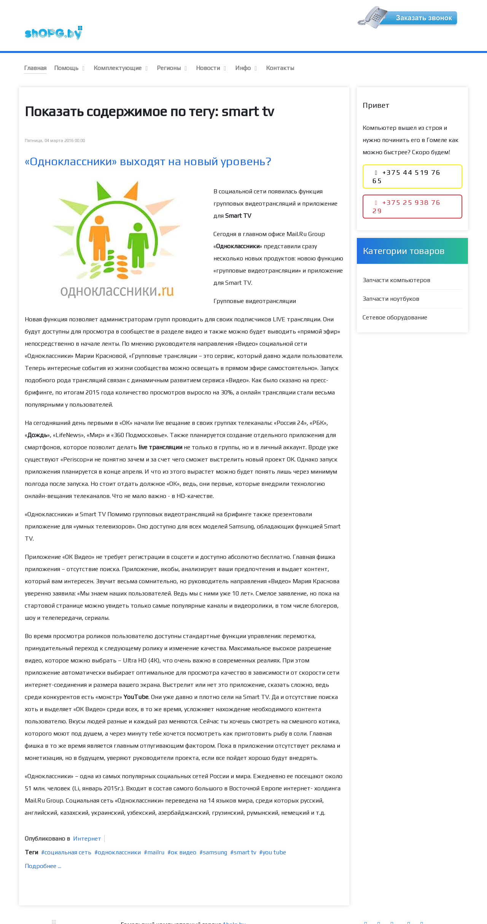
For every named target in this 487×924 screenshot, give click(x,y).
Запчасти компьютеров (396, 263)
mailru (155, 835)
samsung (215, 835)
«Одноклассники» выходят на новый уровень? (148, 145)
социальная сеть (68, 835)
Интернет (87, 822)
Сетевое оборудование (395, 301)
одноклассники (119, 835)
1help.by (234, 908)
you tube (274, 835)
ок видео (183, 835)
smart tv (245, 835)
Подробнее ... (43, 849)
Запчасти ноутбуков (391, 282)
